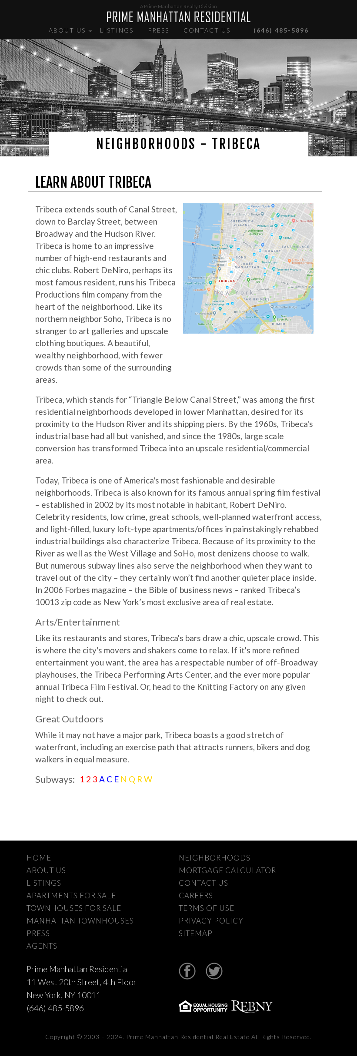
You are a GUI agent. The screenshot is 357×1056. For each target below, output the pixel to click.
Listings (116, 30)
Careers (196, 895)
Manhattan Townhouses (80, 920)
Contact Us (207, 30)
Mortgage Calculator (227, 870)
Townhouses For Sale (74, 908)
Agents (42, 945)
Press (158, 30)
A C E (109, 779)
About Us (67, 30)
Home (39, 857)
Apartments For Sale (71, 895)
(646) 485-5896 (276, 30)
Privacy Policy (211, 920)
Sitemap (196, 933)
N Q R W (136, 779)
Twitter (214, 971)
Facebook (187, 971)
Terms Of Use (206, 908)
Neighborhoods (214, 857)
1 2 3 (89, 779)
